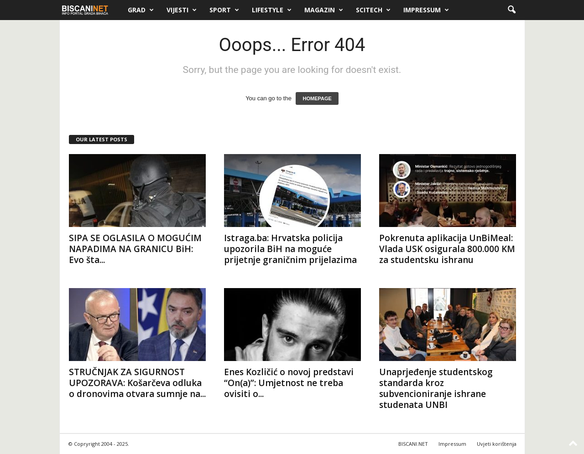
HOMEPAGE (316, 98)
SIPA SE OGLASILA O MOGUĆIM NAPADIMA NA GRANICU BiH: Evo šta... (135, 249)
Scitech (373, 10)
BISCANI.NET (413, 443)
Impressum (426, 10)
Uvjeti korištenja (496, 443)
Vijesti (182, 10)
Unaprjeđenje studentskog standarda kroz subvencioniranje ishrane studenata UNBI (436, 388)
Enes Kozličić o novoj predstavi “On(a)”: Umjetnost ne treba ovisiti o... (289, 383)
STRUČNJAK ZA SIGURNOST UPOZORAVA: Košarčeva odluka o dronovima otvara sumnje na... (137, 383)
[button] (511, 10)
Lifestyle (272, 10)
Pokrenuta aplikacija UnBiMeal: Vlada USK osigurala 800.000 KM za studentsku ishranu (447, 249)
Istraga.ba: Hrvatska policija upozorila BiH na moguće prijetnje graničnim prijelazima (290, 249)
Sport (224, 10)
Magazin (323, 10)
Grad (141, 10)
